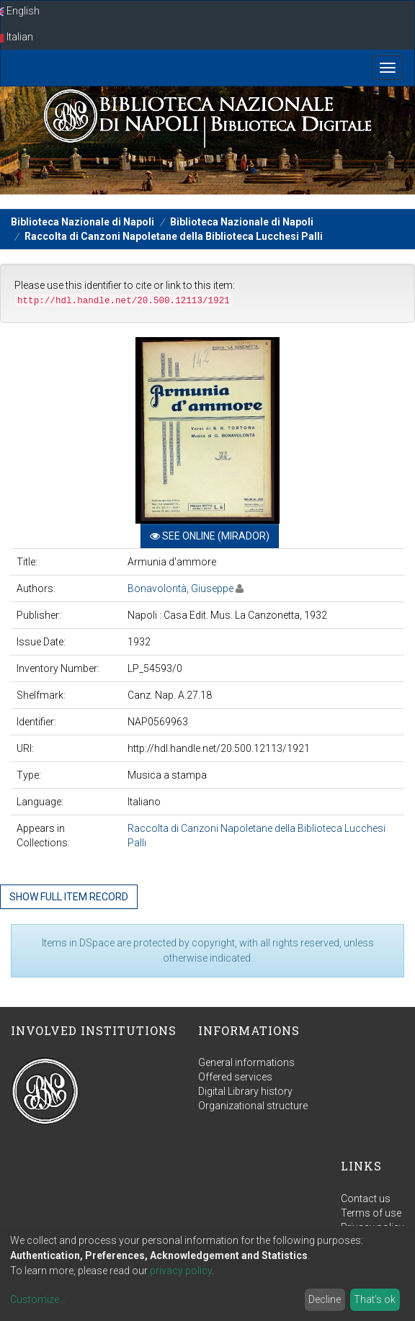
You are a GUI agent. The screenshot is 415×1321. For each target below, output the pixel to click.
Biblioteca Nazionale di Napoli (82, 222)
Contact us (366, 1198)
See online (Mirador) (209, 536)
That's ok (375, 1299)
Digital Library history (245, 1091)
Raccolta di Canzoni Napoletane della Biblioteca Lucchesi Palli (173, 236)
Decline (324, 1299)
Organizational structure (253, 1105)
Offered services (235, 1077)
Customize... (38, 1299)
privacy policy (181, 1270)
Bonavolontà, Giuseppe (180, 588)
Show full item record (68, 897)
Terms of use (371, 1213)
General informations (246, 1062)
